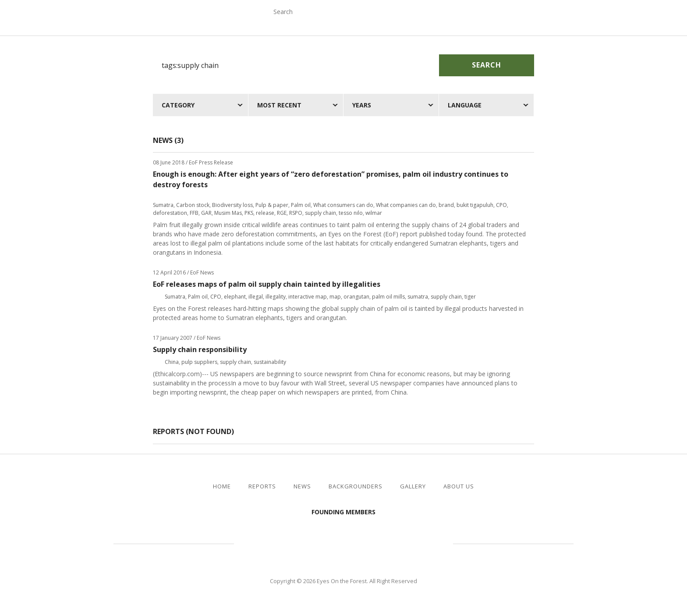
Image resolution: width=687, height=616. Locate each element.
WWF (418, 542)
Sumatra (163, 205)
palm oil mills (388, 296)
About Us (539, 21)
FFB (194, 213)
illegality (276, 296)
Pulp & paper (271, 205)
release (265, 213)
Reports (331, 21)
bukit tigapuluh (475, 205)
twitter (653, 22)
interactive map (307, 296)
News (371, 21)
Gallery (490, 21)
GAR (206, 213)
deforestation (170, 213)
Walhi (356, 542)
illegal (255, 296)
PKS (248, 213)
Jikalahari (282, 542)
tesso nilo (351, 213)
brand (446, 205)
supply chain (320, 213)
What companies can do (406, 205)
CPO (501, 205)
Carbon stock (192, 205)
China (172, 362)
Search (486, 65)
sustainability (270, 362)
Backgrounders (429, 21)
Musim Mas (228, 213)
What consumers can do (343, 205)
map (335, 296)
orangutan (356, 296)
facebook (638, 22)
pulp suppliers (199, 362)
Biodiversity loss (232, 205)
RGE (282, 213)
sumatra (417, 296)
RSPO (295, 213)
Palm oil (301, 205)
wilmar (373, 213)
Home (222, 486)
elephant (235, 296)
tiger (470, 296)
